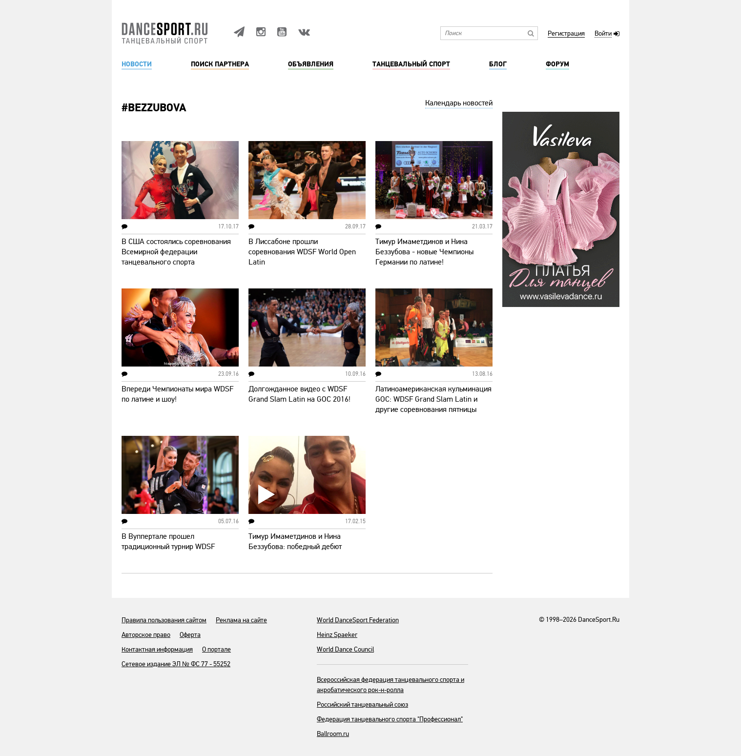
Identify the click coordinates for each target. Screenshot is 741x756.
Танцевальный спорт (411, 64)
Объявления (310, 64)
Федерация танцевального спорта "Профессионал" (390, 719)
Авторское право (146, 635)
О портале (216, 649)
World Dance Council (345, 649)
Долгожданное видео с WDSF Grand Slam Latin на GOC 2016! (299, 394)
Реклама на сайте (241, 620)
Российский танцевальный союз (362, 704)
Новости (137, 64)
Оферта (190, 635)
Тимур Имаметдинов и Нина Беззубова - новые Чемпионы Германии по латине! (424, 252)
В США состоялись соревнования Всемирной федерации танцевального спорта (176, 252)
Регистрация (566, 34)
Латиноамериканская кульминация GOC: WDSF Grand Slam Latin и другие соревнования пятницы (433, 399)
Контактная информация (157, 649)
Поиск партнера (220, 64)
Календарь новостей (459, 103)
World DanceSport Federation (358, 620)
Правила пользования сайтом (164, 620)
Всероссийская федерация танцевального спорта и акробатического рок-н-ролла (390, 684)
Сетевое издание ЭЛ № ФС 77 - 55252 (176, 664)
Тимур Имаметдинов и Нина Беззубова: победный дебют (295, 541)
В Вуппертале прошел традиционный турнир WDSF (168, 541)
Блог (498, 64)
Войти (603, 34)
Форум (557, 64)
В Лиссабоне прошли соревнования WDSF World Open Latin (302, 252)
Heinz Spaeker (337, 635)
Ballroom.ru (333, 734)
